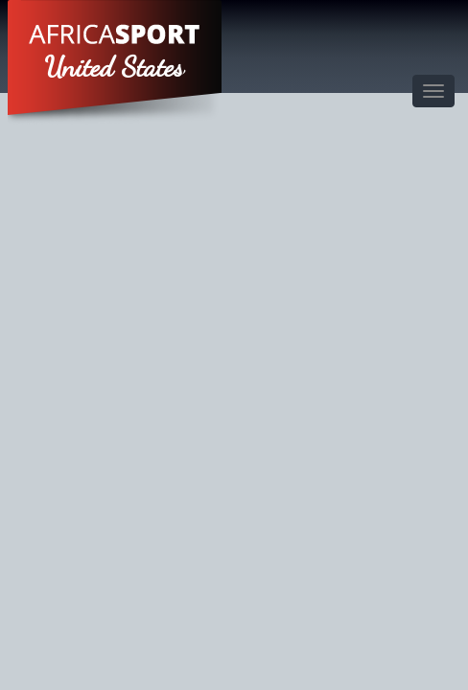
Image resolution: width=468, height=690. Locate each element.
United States (114, 67)
